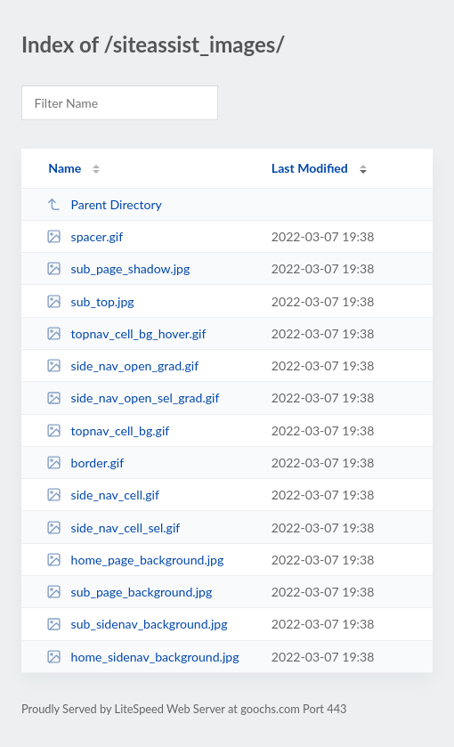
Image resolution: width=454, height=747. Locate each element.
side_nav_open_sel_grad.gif (132, 397)
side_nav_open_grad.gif (122, 365)
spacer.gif (84, 236)
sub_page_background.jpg (129, 591)
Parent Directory (104, 204)
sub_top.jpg (90, 301)
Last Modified (310, 167)
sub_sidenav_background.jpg (136, 623)
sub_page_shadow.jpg (118, 268)
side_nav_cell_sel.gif (113, 527)
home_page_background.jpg (134, 559)
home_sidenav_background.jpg (142, 656)
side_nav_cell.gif (102, 494)
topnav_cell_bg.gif (107, 430)
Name (64, 167)
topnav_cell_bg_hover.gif (126, 333)
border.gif (85, 462)
